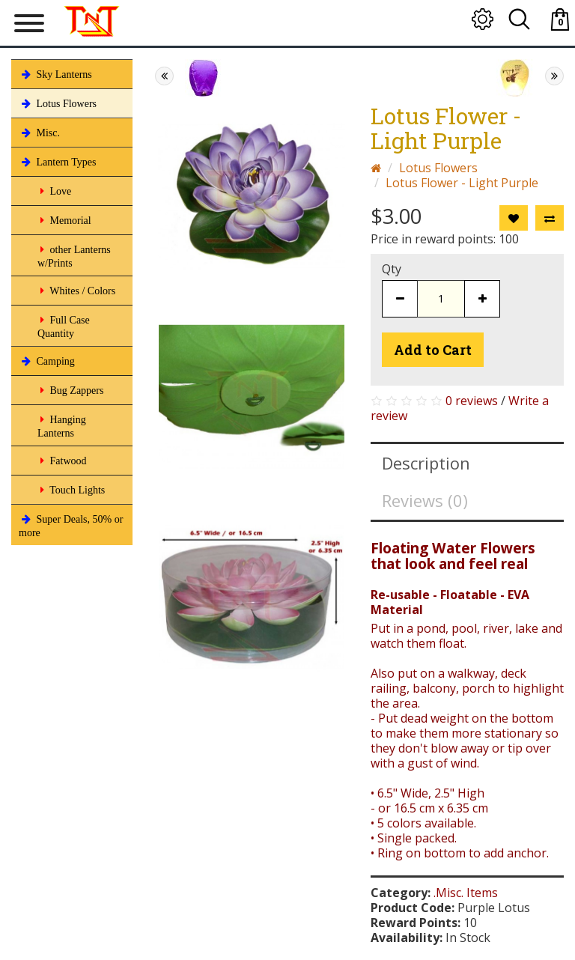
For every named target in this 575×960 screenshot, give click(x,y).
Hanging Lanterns (61, 425)
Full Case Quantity (63, 325)
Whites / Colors (76, 290)
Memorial (64, 220)
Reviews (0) (425, 500)
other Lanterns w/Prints (74, 255)
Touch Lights (71, 489)
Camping (47, 361)
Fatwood (62, 460)
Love (54, 191)
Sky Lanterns (55, 74)
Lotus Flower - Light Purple (462, 182)
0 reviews (471, 400)
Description (426, 463)
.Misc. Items (465, 892)
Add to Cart (433, 350)
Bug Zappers (70, 390)
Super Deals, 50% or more (71, 524)
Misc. (39, 132)
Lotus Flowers (58, 103)
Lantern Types (58, 162)
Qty (391, 268)
